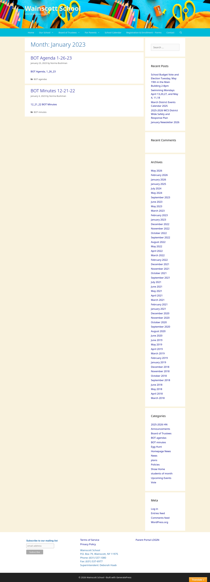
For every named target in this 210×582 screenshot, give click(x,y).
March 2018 (158, 398)
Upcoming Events (161, 478)
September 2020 (160, 326)
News (154, 455)
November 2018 (160, 371)
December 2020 (160, 313)
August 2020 (158, 331)
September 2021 (160, 277)
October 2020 (159, 322)
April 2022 (157, 251)
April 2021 (157, 295)
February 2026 (159, 175)
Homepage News (161, 451)
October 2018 (159, 375)
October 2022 (159, 233)
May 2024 (156, 192)
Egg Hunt (156, 446)
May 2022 (156, 246)
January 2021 (158, 308)
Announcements (160, 429)
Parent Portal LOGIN (147, 539)
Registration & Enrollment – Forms (143, 32)
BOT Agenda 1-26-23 (51, 58)
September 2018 (160, 380)
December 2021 (160, 264)
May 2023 (156, 206)
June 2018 (156, 384)
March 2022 (158, 255)
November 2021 (160, 268)
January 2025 (158, 184)
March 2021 (158, 300)
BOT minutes (40, 112)
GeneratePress (123, 577)
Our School (47, 32)
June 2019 (156, 340)
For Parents (93, 32)
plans (154, 460)
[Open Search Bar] (181, 32)
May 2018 (156, 389)
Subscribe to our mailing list (42, 540)
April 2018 (157, 393)
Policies (155, 464)
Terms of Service (89, 539)
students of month (162, 473)
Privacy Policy (88, 544)
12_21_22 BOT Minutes (44, 104)
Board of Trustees (70, 32)
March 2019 (158, 353)
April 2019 (157, 349)
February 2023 (159, 215)
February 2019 (159, 358)
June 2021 (156, 286)
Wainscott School (53, 8)
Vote (153, 482)
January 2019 (158, 362)
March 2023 (158, 210)
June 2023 (156, 201)
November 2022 (160, 228)
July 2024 (156, 188)
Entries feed (158, 513)
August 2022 (158, 242)
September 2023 (160, 197)
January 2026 (158, 179)
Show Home (158, 469)
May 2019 (156, 344)
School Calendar (113, 32)
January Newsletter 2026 (165, 122)
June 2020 (156, 335)
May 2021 (156, 291)
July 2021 (156, 282)
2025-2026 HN (159, 424)
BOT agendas (40, 79)
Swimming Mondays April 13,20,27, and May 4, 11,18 (164, 93)
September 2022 (160, 237)
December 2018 (160, 367)
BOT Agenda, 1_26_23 (43, 71)
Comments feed (160, 517)
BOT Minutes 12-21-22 (53, 91)
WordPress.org (159, 522)
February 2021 (159, 304)
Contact (170, 32)
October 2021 (159, 273)
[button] (53, 32)
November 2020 (160, 317)
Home (31, 32)
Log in (154, 508)
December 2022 (160, 224)
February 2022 (159, 259)
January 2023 (158, 219)
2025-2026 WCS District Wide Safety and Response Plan (164, 114)
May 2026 (156, 170)
